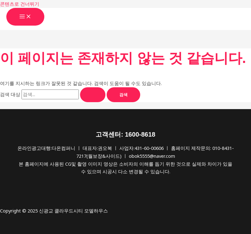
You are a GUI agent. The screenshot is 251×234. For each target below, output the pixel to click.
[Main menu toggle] (25, 17)
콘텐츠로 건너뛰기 (19, 4)
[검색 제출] (92, 94)
